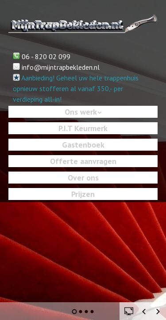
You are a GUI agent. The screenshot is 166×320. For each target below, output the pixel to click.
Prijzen (83, 194)
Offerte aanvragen (83, 161)
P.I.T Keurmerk (83, 128)
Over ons (83, 177)
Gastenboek (83, 145)
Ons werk (81, 112)
